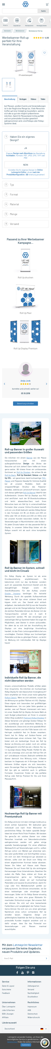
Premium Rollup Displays (34, 718)
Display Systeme (12, 593)
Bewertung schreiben (25, 403)
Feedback (6, 993)
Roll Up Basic (10, 475)
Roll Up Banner (29, 492)
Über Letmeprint (8, 1006)
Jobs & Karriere (8, 1010)
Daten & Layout (8, 986)
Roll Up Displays (23, 472)
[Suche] (20, 11)
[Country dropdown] (25, 1028)
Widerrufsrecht (34, 1017)
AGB (29, 1010)
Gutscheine (6, 989)
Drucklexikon (33, 996)
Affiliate (5, 1017)
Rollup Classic (11, 697)
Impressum (32, 1006)
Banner (30, 458)
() (35, 174)
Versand (31, 989)
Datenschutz (33, 1014)
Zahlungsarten (33, 986)
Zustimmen (26, 1045)
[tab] (9, 99)
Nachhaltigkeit (33, 993)
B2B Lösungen (7, 1014)
